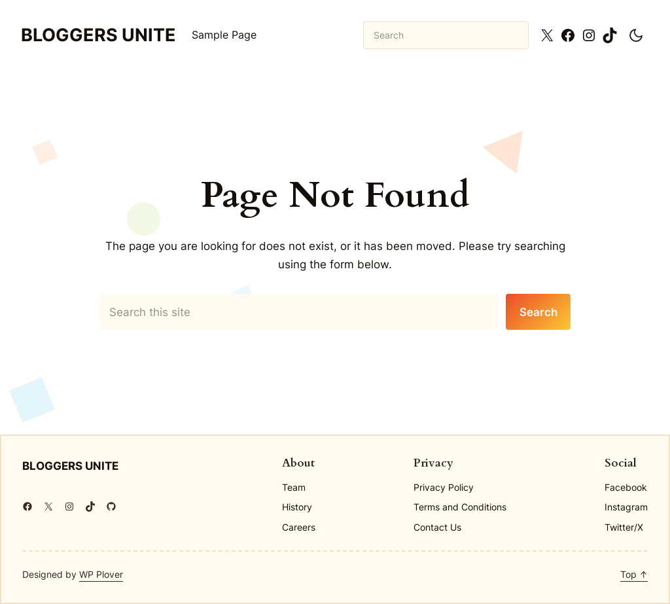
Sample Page (224, 34)
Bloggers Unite (98, 35)
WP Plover (101, 574)
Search (538, 312)
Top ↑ (634, 574)
